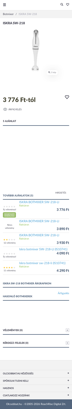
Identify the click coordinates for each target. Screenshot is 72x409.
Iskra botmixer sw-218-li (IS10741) (42, 263)
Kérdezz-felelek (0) (36, 343)
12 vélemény (10, 243)
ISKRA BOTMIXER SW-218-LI (39, 202)
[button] (66, 4)
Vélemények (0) (36, 330)
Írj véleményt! (9, 210)
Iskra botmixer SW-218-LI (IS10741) (43, 249)
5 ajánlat (9, 121)
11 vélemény (10, 271)
